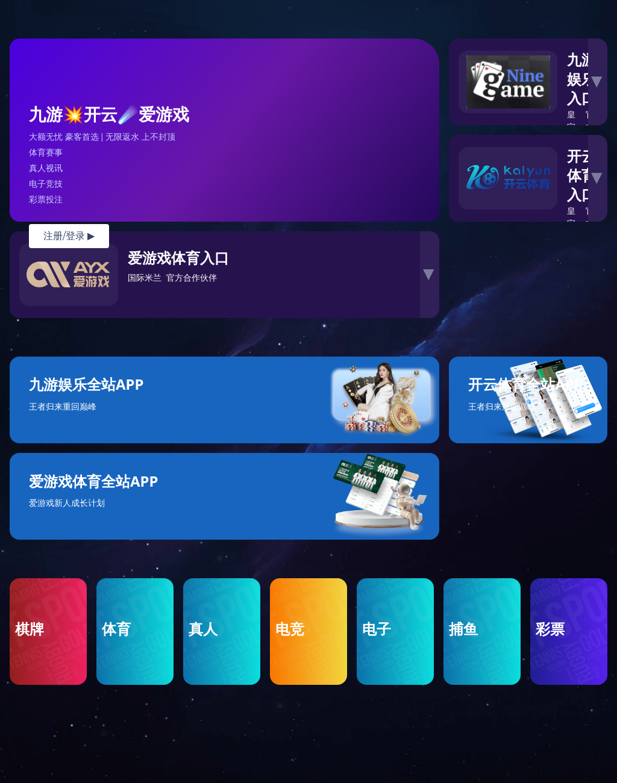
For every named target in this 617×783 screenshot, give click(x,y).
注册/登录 (69, 236)
